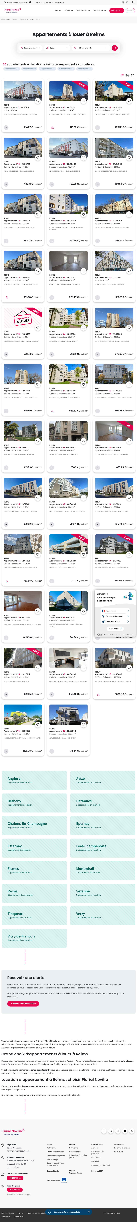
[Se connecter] (38, 101)
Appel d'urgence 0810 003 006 (17, 2)
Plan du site (18, 1217)
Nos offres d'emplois (121, 1148)
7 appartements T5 (84, 69)
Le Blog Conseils (59, 2)
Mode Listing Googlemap (127, 75)
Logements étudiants (55, 1152)
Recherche (134, 3)
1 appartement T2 (29, 69)
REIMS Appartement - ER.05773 (17, 163)
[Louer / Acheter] (30, 48)
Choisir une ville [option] (85, 48)
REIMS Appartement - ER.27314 (17, 673)
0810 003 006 (15, 1189)
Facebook (104, 1131)
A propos (95, 1148)
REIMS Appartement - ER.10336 (62, 333)
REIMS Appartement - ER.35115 (16, 106)
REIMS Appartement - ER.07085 (108, 333)
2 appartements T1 (11, 69)
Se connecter (124, 3)
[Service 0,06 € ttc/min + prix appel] (30, 2)
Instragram (118, 1131)
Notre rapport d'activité (100, 1165)
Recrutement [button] (98, 10)
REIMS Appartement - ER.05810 (17, 276)
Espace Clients (53, 1171)
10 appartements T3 (47, 69)
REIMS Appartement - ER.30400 (108, 673)
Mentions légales (7, 1213)
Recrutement (118, 1144)
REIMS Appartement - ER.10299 (62, 389)
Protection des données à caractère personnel (43, 1213)
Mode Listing (122, 75)
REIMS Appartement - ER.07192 (17, 389)
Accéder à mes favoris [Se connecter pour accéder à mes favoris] (128, 3)
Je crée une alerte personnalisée (23, 1003)
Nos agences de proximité (97, 1152)
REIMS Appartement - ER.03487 (17, 333)
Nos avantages (52, 1159)
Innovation (95, 1157)
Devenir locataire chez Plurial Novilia (55, 1164)
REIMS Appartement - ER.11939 (108, 503)
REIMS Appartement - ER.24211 (62, 616)
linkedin (110, 1131)
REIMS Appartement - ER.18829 (108, 559)
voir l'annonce (6, 127)
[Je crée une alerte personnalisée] (68, 1212)
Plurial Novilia (97, 1144)
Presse (38, 2)
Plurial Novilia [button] (82, 10)
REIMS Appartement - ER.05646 (62, 163)
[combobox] (91, 48)
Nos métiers (118, 1152)
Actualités (95, 1161)
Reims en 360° (97, 1171)
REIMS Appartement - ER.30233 (17, 730)
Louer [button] (56, 10)
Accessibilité (5, 1217)
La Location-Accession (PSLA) (78, 1156)
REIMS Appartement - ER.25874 (62, 730)
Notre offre (51, 1148)
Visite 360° (10, 97)
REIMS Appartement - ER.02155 (62, 106)
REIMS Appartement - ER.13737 (17, 446)
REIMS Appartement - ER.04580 (108, 163)
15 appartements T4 (66, 69)
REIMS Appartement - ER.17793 (17, 616)
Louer (49, 1144)
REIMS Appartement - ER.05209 (108, 219)
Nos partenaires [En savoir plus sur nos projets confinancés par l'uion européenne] (57, 1180)
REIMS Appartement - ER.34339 (62, 503)
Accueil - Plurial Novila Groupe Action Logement (12, 10)
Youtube (124, 1131)
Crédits (20, 1213)
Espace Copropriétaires (75, 1171)
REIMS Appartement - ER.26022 (108, 389)
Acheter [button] (67, 10)
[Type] (57, 48)
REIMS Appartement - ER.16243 (62, 446)
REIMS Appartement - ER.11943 (16, 503)
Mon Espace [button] (115, 10)
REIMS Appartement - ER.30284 (62, 559)
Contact (130, 10)
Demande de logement (56, 1155)
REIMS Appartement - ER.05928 (17, 219)
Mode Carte (132, 75)
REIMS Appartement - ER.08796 (108, 106)
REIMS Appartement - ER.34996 (62, 673)
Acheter (72, 1144)
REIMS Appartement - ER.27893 (108, 276)
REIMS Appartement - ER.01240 (62, 219)
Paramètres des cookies (111, 1213)
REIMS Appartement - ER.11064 (108, 446)
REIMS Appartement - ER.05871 (62, 276)
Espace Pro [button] (47, 2)
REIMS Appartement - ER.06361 (17, 559)
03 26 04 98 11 (15, 1178)
